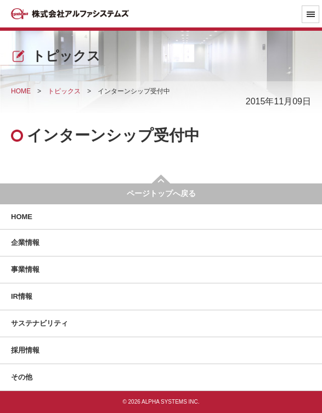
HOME (21, 217)
